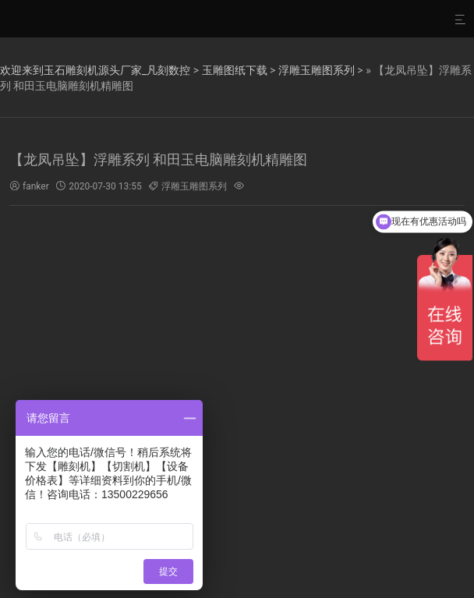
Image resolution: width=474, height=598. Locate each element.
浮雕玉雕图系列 (316, 70)
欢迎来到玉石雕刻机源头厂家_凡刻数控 (95, 70)
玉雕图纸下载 (234, 70)
